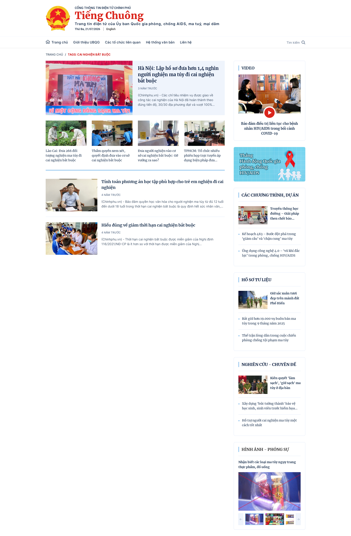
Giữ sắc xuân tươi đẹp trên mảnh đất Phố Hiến (284, 298)
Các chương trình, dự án (270, 195)
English (111, 29)
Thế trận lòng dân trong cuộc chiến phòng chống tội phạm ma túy (269, 337)
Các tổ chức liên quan (123, 42)
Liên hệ (186, 42)
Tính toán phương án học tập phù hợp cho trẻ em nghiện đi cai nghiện (162, 184)
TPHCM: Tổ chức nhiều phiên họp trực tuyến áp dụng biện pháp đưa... (202, 155)
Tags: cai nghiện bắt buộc (89, 54)
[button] (240, 519)
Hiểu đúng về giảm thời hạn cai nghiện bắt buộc (148, 225)
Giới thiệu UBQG (86, 42)
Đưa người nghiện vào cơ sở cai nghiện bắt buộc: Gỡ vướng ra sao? (158, 155)
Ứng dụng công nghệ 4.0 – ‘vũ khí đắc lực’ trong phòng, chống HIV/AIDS (271, 253)
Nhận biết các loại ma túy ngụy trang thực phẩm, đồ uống (267, 464)
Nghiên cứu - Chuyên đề (269, 364)
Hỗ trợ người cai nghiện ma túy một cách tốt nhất (269, 422)
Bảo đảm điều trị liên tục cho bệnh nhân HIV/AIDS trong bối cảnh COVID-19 (269, 128)
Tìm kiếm (296, 42)
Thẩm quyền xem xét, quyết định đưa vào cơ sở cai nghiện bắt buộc (110, 155)
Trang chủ (57, 42)
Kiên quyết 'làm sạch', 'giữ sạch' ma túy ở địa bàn (285, 383)
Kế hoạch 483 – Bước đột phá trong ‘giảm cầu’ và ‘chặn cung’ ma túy (269, 236)
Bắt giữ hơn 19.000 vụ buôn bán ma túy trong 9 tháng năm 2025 (269, 321)
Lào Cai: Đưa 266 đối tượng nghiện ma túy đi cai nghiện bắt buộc (64, 155)
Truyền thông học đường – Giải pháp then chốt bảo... (284, 213)
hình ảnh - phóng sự (265, 449)
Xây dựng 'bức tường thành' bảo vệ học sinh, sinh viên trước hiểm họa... (269, 406)
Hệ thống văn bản (160, 42)
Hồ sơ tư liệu (256, 279)
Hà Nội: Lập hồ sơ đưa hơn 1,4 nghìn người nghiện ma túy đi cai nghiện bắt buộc (178, 74)
